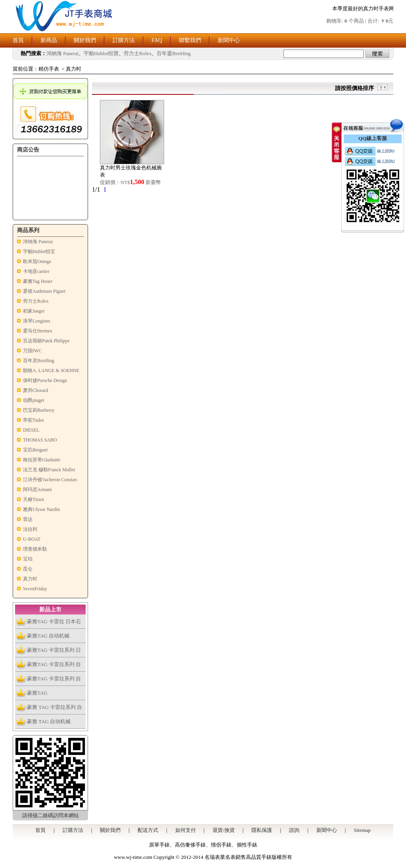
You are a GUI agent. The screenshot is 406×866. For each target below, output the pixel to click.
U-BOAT (31, 539)
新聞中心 (229, 40)
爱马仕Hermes (37, 331)
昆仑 (28, 569)
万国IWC (32, 350)
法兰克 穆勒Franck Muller (49, 469)
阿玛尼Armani (37, 489)
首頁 (18, 40)
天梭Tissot (33, 499)
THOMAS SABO (40, 440)
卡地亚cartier (36, 271)
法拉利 (30, 529)
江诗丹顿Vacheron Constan (50, 479)
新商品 (48, 40)
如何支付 (185, 830)
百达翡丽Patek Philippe (46, 341)
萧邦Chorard (35, 390)
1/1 (96, 189)
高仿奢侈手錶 (190, 845)
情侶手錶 (221, 845)
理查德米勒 (35, 549)
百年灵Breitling (38, 360)
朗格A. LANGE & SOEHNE (51, 370)
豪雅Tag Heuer (37, 281)
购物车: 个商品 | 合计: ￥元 (359, 21)
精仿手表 (48, 69)
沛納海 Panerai (62, 53)
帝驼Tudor (33, 420)
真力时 (73, 69)
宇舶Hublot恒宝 (39, 251)
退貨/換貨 (224, 830)
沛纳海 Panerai (38, 241)
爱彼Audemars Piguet (44, 291)
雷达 (28, 519)
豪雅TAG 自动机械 (48, 636)
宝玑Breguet (35, 450)
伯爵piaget (33, 400)
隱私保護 (261, 830)
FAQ (156, 40)
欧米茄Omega (37, 261)
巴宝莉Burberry (38, 410)
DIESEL (31, 430)
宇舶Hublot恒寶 (101, 53)
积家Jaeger (34, 311)
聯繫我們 (190, 40)
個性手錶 (247, 845)
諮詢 (294, 830)
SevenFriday (35, 588)
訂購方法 (124, 40)
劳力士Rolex (137, 53)
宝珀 (28, 559)
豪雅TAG (37, 693)
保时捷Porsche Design (45, 380)
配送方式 (148, 830)
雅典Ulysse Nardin (41, 509)
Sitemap (362, 830)
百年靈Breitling (173, 53)
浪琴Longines (36, 321)
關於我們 (85, 40)
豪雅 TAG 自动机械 (49, 721)
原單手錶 (159, 845)
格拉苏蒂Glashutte (41, 460)
